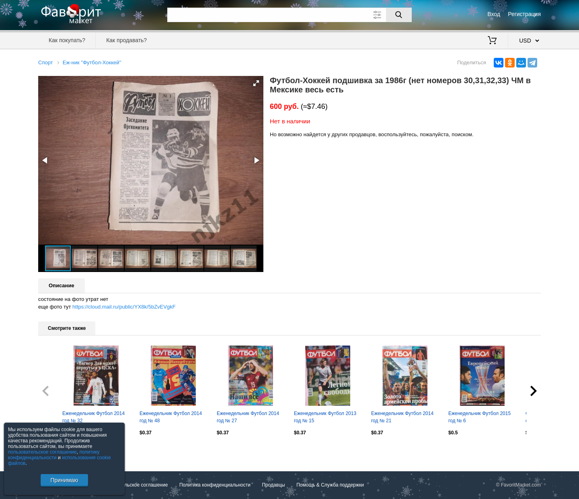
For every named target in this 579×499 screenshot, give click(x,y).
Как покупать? (67, 40)
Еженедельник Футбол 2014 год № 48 (171, 417)
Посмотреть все (56, 450)
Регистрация (524, 14)
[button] (256, 83)
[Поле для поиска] (289, 15)
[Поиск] (399, 15)
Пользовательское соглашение (133, 485)
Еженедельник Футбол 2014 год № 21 (402, 417)
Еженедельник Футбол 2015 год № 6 (479, 417)
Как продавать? (126, 40)
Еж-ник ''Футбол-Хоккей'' (92, 62)
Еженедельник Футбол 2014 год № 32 (93, 417)
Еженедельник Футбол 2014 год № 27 (248, 417)
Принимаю (64, 480)
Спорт (45, 62)
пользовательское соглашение (42, 452)
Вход (493, 14)
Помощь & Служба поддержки (330, 485)
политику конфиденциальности (54, 454)
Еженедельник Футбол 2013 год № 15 (325, 417)
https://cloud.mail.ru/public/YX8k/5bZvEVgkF (124, 307)
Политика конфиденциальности (214, 485)
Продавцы (273, 485)
